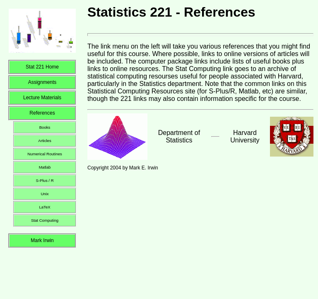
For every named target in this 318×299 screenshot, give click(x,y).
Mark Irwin (42, 240)
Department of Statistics (179, 136)
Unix (44, 193)
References (42, 113)
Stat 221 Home (42, 67)
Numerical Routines (44, 154)
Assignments (42, 82)
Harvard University (244, 136)
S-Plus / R (44, 180)
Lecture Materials (42, 97)
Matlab (45, 167)
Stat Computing (44, 220)
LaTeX (44, 207)
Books (45, 127)
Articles (44, 140)
